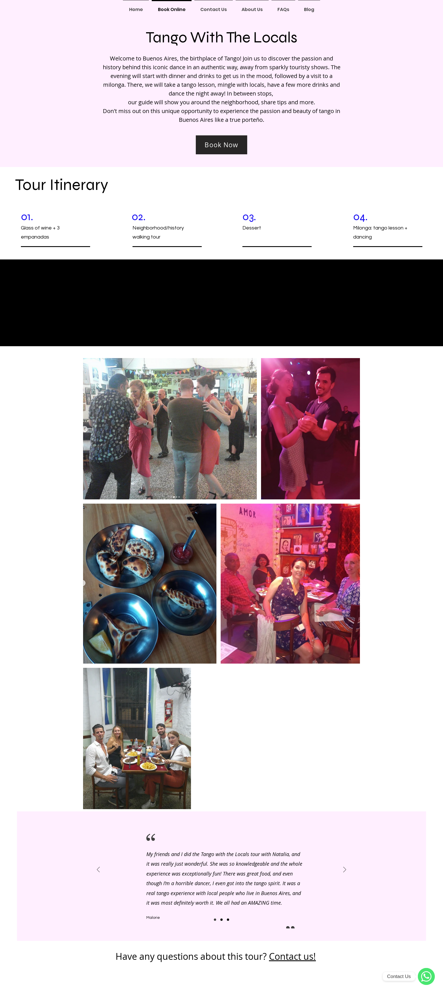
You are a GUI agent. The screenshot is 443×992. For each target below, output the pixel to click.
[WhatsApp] (426, 976)
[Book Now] (221, 144)
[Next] (344, 870)
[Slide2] (221, 920)
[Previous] (98, 870)
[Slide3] (228, 920)
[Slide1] (215, 920)
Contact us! (292, 956)
